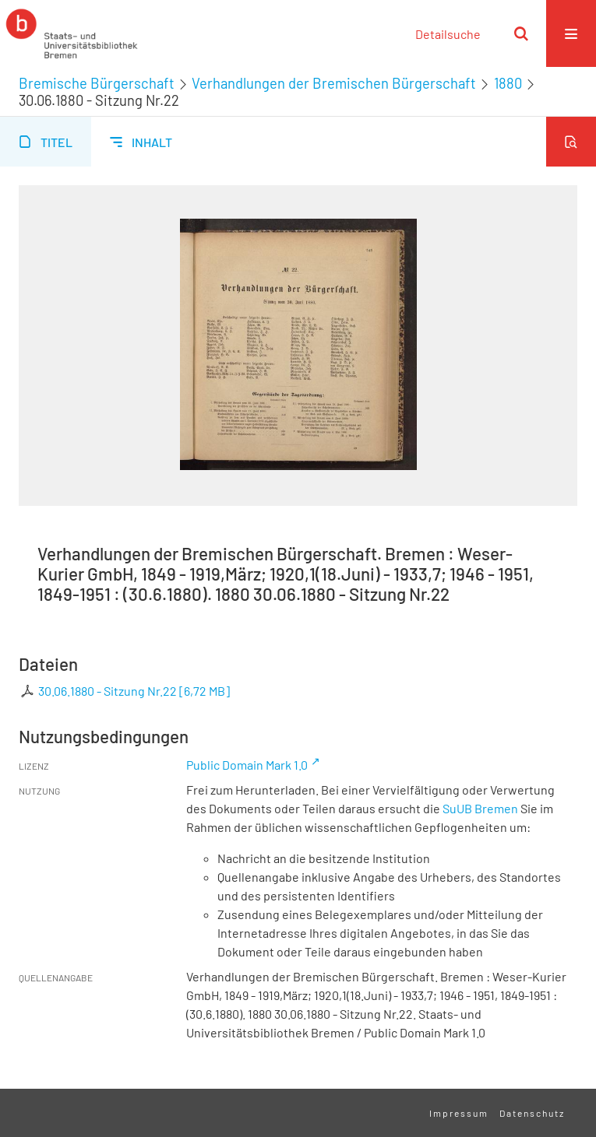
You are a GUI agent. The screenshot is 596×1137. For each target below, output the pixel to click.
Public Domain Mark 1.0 (247, 764)
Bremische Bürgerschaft (97, 83)
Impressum (458, 1112)
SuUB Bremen (480, 808)
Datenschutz (532, 1112)
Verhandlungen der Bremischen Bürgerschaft (334, 83)
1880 (508, 83)
